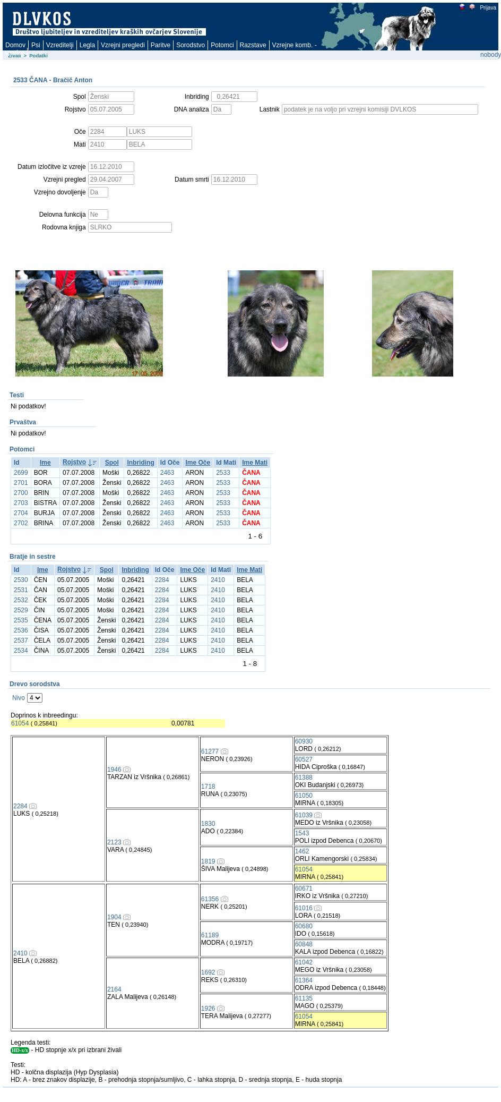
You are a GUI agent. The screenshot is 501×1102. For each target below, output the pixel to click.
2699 (21, 472)
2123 (114, 842)
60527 (304, 759)
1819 (208, 861)
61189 (210, 935)
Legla (87, 45)
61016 (304, 908)
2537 (21, 640)
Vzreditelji (60, 45)
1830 (208, 823)
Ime (45, 462)
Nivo (18, 698)
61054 (20, 723)
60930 (304, 741)
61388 (304, 777)
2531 (21, 590)
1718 (208, 786)
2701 (21, 482)
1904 (114, 917)
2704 (21, 513)
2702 (21, 523)
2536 (21, 630)
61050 (304, 795)
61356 (210, 899)
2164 (114, 989)
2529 (21, 610)
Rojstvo (74, 462)
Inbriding (140, 462)
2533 (223, 472)
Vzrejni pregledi (123, 45)
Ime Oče (197, 462)
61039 (304, 815)
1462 (302, 851)
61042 (304, 962)
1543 (302, 833)
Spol (112, 462)
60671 (304, 888)
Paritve (160, 45)
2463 (167, 472)
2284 (162, 580)
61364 (304, 980)
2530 (21, 580)
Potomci (222, 45)
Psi (35, 45)
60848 (304, 944)
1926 (208, 1008)
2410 (218, 580)
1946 (114, 769)
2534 (21, 650)
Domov (15, 45)
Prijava (487, 8)
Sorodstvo (190, 45)
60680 (304, 926)
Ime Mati (254, 462)
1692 (208, 972)
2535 (21, 620)
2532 (21, 600)
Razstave (253, 45)
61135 (304, 998)
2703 (21, 503)
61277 (210, 751)
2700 (21, 493)
